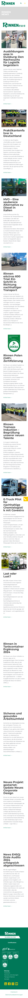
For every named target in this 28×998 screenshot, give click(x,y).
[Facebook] (9, 983)
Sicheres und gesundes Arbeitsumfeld (13, 716)
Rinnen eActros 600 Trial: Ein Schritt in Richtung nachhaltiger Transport (12, 282)
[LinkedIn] (5, 983)
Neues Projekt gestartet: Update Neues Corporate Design (13, 787)
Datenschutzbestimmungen (14, 994)
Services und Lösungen (11, 975)
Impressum (14, 992)
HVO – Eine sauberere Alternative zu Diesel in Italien (13, 205)
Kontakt (6, 979)
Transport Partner (9, 977)
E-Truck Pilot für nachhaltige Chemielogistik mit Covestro (13, 505)
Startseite (7, 973)
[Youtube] (16, 983)
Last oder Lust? (10, 575)
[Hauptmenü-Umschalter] (25, 3)
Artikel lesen (7, 103)
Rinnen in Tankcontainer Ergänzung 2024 (13, 648)
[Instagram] (12, 983)
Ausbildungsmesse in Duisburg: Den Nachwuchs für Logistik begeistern (13, 58)
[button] (21, 3)
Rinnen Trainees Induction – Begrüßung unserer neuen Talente (13, 431)
